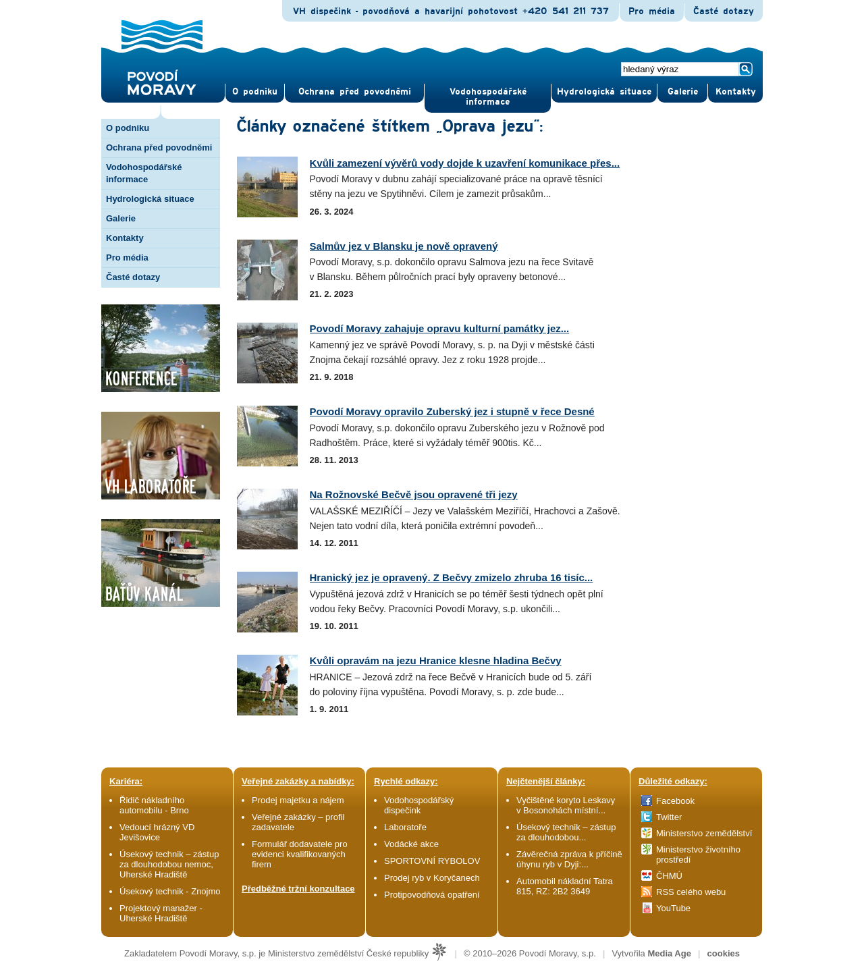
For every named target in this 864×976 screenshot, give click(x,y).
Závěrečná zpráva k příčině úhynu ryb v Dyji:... (569, 859)
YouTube (673, 908)
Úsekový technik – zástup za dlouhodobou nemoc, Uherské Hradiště (169, 864)
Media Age (669, 953)
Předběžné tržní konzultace (298, 889)
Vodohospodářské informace (488, 97)
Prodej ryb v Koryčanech (432, 878)
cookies (723, 953)
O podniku (127, 128)
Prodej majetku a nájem (298, 800)
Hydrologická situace (604, 92)
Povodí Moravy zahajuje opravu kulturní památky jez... (440, 328)
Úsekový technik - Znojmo (170, 891)
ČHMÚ (669, 876)
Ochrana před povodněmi (159, 147)
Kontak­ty (736, 92)
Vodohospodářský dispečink (419, 805)
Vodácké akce (411, 844)
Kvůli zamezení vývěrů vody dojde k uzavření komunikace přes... (465, 163)
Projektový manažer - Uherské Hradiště (160, 913)
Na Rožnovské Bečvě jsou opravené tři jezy (414, 494)
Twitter (669, 817)
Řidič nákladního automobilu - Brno (154, 805)
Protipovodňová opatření (432, 895)
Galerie (121, 218)
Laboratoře (405, 827)
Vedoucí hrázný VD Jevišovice (156, 832)
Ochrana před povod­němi (354, 92)
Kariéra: (125, 781)
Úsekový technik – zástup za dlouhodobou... (566, 832)
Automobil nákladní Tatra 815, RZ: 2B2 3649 (564, 886)
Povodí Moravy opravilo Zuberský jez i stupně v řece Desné (452, 411)
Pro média (651, 11)
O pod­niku (254, 92)
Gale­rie (683, 92)
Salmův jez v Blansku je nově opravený (404, 246)
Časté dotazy (723, 11)
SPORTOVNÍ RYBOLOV (432, 861)
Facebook (675, 801)
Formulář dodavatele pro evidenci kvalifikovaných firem (300, 854)
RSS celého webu (691, 892)
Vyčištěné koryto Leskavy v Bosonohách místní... (565, 805)
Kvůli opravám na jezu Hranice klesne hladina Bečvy (436, 660)
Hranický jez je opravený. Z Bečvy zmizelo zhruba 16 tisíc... (451, 577)
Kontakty (125, 238)
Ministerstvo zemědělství (704, 833)
